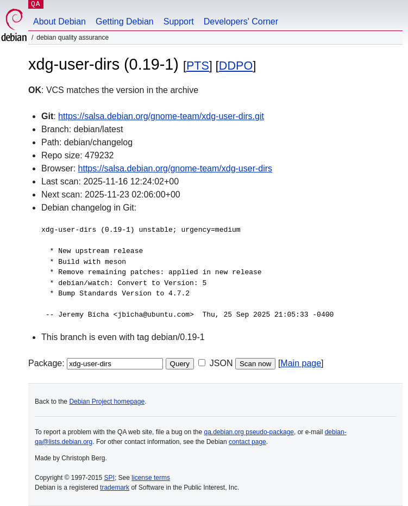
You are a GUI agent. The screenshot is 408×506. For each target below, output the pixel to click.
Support (179, 21)
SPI (109, 478)
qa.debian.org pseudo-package (249, 432)
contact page (247, 442)
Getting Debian (125, 21)
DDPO (236, 65)
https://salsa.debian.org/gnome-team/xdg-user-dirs (175, 168)
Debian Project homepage (107, 401)
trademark (114, 487)
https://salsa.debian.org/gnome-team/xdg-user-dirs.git (161, 116)
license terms (150, 478)
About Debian (59, 21)
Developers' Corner (241, 21)
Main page (300, 363)
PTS (197, 65)
